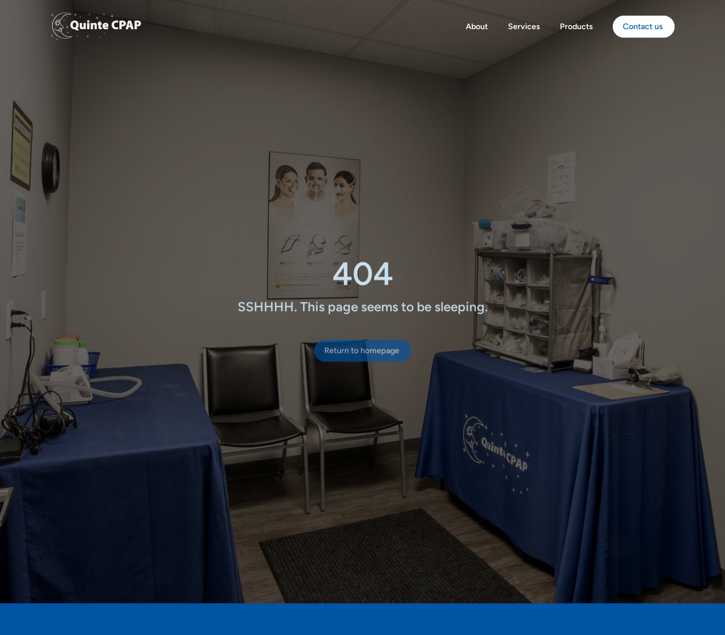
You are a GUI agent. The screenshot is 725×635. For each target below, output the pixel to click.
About (477, 24)
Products (576, 24)
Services (524, 24)
